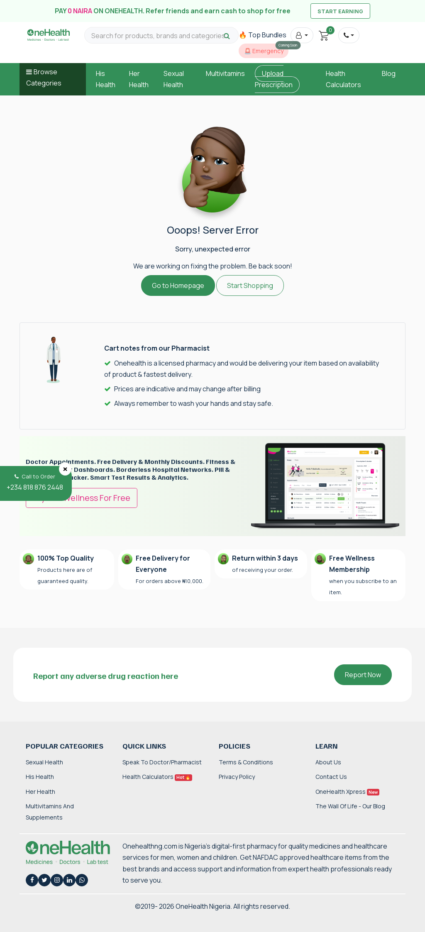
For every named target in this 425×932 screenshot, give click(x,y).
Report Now (363, 674)
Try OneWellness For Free (81, 497)
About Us (328, 762)
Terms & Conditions (246, 762)
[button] (302, 35)
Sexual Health (44, 762)
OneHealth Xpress (347, 791)
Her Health (40, 791)
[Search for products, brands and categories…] (161, 35)
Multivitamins (225, 73)
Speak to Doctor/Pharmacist (162, 762)
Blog (389, 73)
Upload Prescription (274, 79)
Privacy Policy (237, 777)
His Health (40, 777)
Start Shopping (250, 285)
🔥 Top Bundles (262, 34)
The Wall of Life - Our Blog (350, 806)
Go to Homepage (178, 285)
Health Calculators (157, 777)
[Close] (65, 469)
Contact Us (331, 777)
